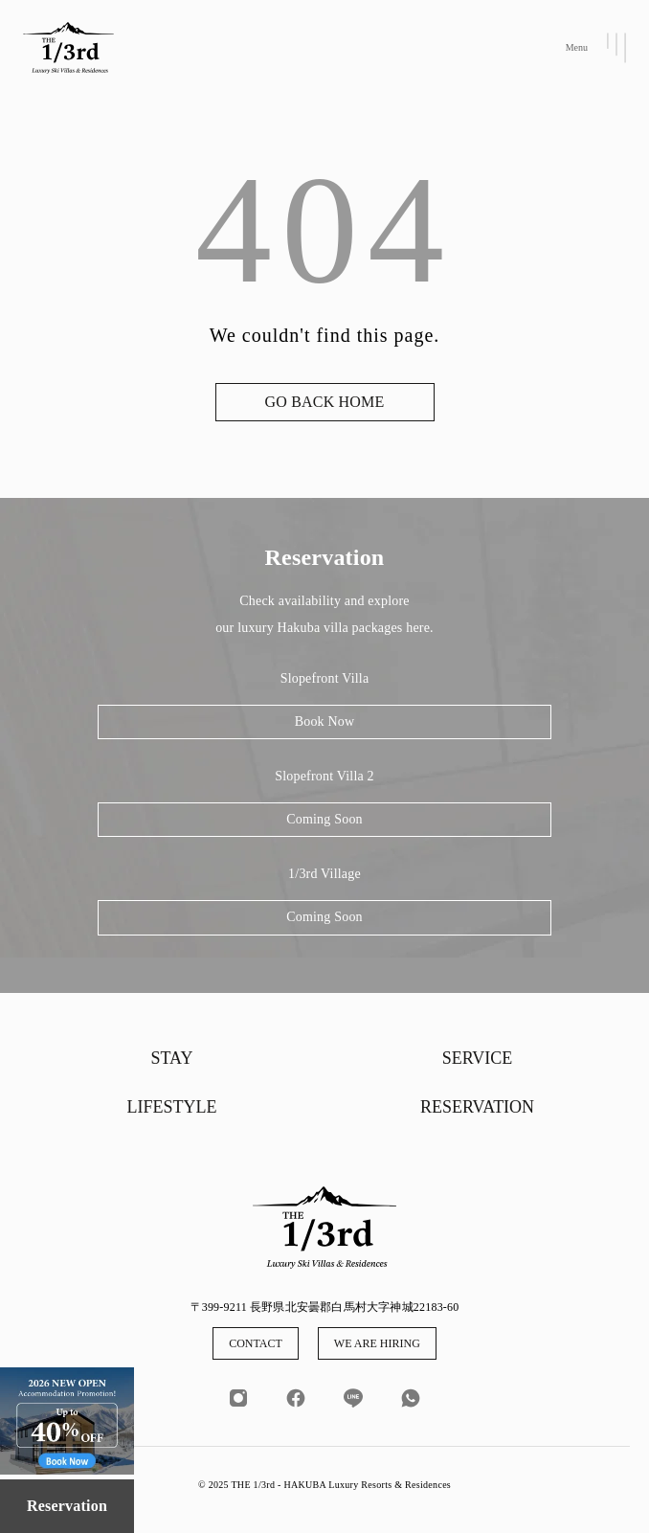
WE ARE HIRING (377, 1343)
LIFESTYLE (172, 1106)
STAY (172, 1058)
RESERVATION (477, 1106)
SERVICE (477, 1058)
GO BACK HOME (324, 402)
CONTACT (255, 1343)
